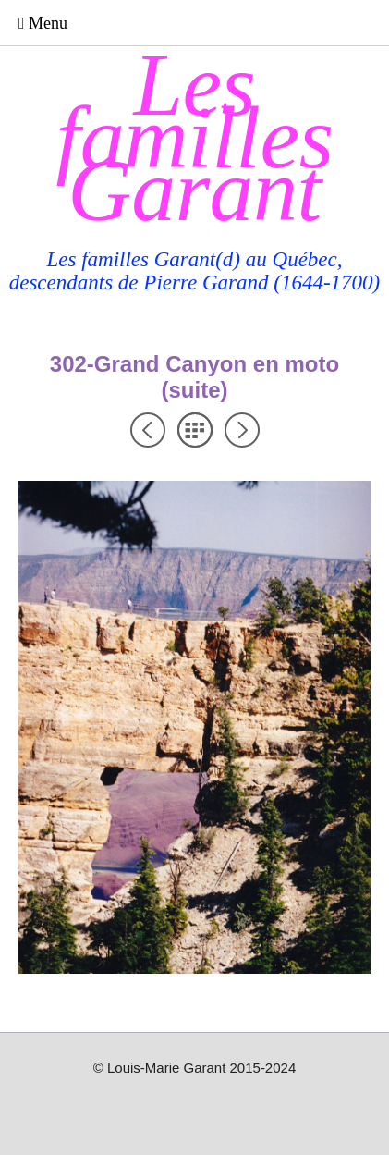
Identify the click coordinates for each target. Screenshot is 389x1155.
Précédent (147, 430)
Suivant (242, 430)
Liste (195, 430)
